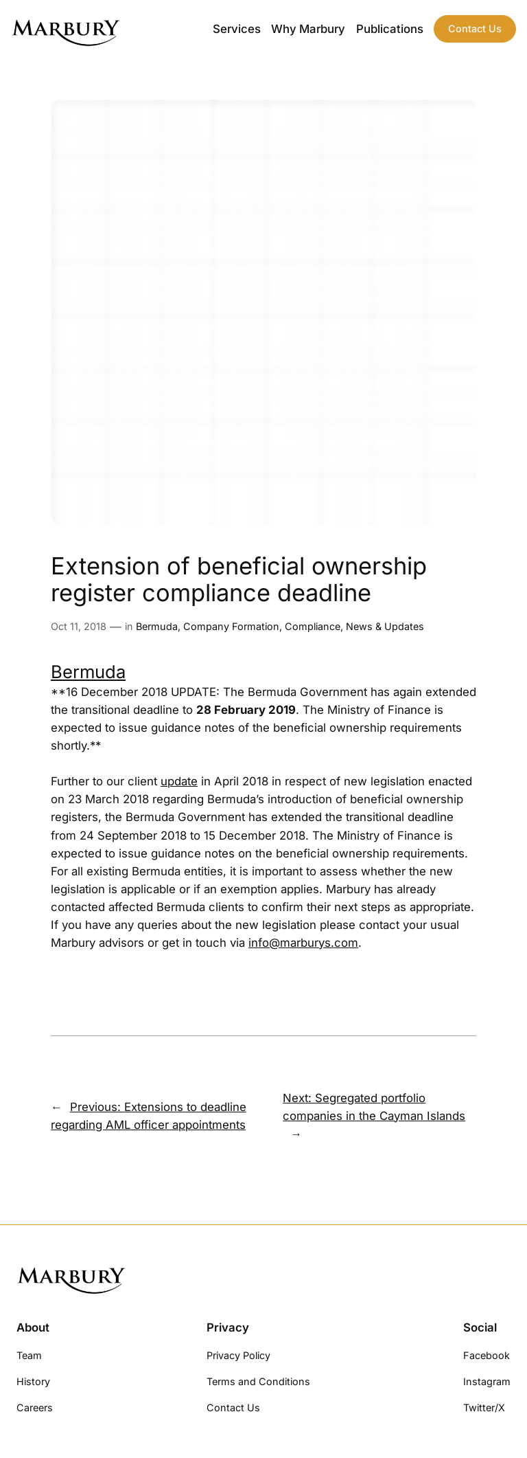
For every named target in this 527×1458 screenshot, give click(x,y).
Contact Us (475, 28)
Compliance (312, 626)
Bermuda (157, 626)
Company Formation (231, 626)
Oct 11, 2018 (78, 626)
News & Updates (385, 626)
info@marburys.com (303, 943)
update (179, 781)
